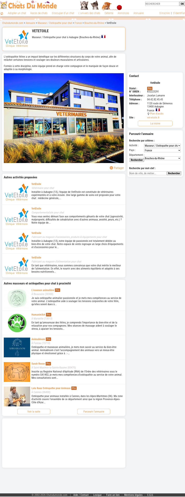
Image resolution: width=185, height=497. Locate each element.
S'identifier (179, 13)
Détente (109, 13)
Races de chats (39, 13)
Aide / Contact (81, 495)
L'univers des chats (89, 13)
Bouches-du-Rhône (94, 23)
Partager (117, 168)
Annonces (123, 13)
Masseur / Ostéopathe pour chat (55, 23)
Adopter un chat (17, 13)
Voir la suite (33, 411)
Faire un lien (113, 495)
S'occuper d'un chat (63, 13)
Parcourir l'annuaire (93, 411)
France (78, 23)
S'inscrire (164, 13)
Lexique (97, 495)
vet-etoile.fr (153, 117)
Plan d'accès (156, 113)
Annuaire (138, 13)
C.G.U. (150, 495)
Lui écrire (155, 123)
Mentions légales (133, 495)
